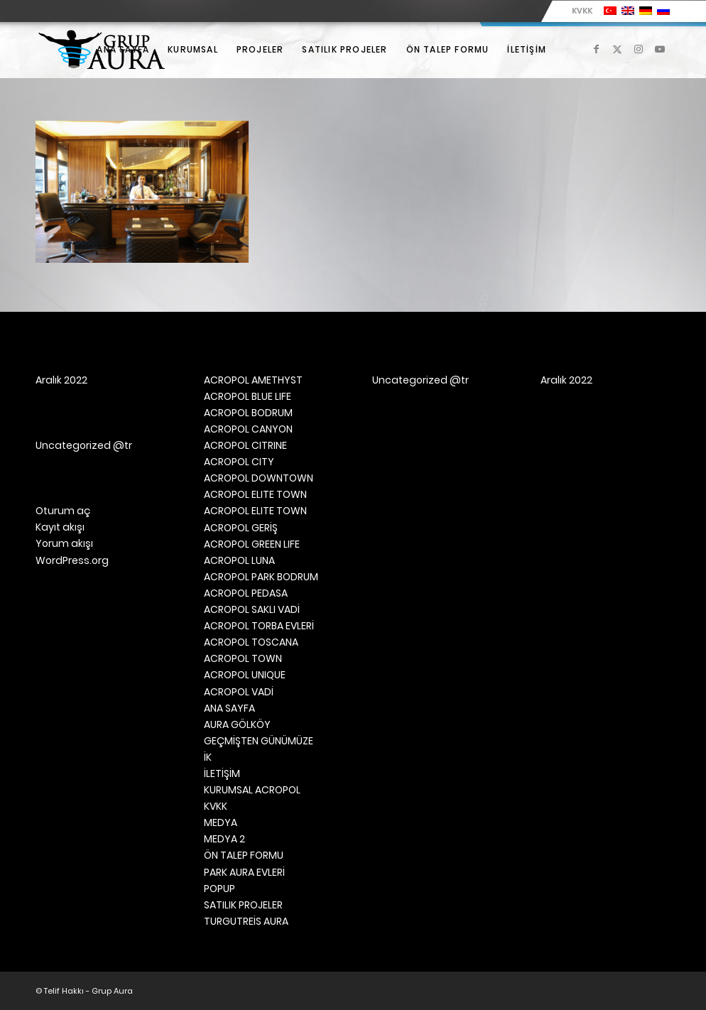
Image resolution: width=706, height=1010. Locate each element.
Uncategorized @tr (84, 445)
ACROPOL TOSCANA (251, 642)
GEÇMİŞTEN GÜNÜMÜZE (258, 741)
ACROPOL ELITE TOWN (255, 494)
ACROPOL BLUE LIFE (247, 396)
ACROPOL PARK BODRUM (261, 577)
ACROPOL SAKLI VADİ (252, 609)
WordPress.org (72, 560)
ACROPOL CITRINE (245, 445)
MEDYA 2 (224, 839)
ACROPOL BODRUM (248, 413)
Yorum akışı (64, 543)
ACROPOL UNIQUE (245, 675)
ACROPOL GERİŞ (241, 528)
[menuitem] (578, 10)
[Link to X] (617, 49)
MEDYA (220, 822)
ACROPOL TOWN (243, 658)
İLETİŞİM (222, 773)
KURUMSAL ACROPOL (252, 790)
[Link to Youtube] (659, 49)
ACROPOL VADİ (238, 692)
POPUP (219, 888)
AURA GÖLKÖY (237, 724)
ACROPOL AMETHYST (253, 380)
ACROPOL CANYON (248, 429)
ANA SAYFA (229, 708)
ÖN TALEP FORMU (243, 855)
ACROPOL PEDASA (246, 593)
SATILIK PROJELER (243, 905)
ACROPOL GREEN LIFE (252, 544)
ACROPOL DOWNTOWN (258, 478)
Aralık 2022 (61, 380)
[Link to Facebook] (596, 49)
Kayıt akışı (60, 527)
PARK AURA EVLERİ (244, 872)
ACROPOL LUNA (239, 560)
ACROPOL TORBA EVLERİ (259, 626)
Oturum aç (63, 511)
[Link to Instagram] (638, 49)
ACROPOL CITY (239, 462)
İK (208, 757)
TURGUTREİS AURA (246, 921)
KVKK (582, 10)
